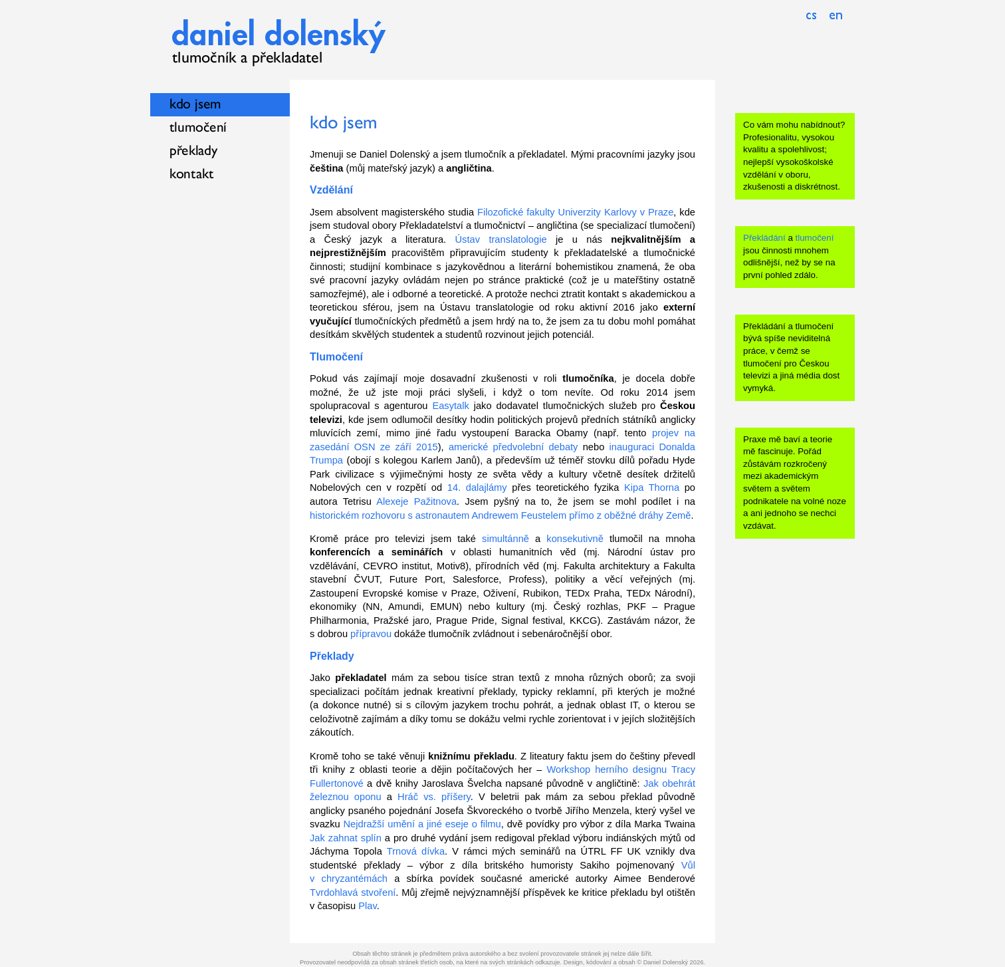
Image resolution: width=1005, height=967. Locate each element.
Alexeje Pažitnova (416, 501)
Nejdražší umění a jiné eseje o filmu (422, 824)
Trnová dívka (416, 851)
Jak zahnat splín (346, 838)
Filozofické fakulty (516, 212)
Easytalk (450, 405)
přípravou (370, 633)
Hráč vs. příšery (434, 796)
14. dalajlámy (477, 487)
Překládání (764, 238)
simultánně (505, 538)
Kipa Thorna (651, 487)
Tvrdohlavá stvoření (352, 892)
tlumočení (815, 238)
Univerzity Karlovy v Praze (616, 212)
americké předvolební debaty (513, 447)
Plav (367, 905)
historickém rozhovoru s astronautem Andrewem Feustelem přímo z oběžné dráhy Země (500, 515)
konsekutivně (575, 538)
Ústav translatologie (501, 239)
